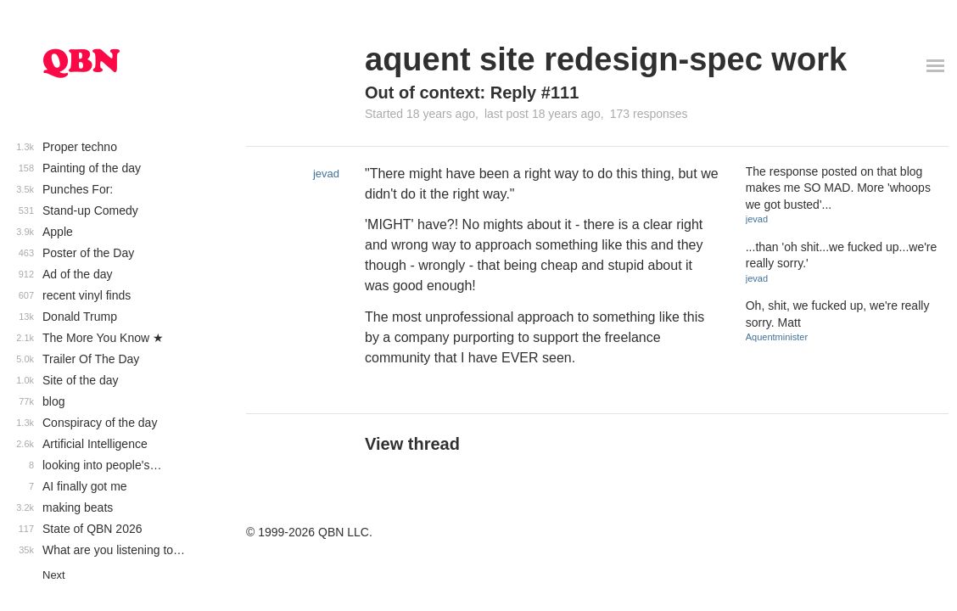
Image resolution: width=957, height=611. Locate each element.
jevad (326, 173)
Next (53, 574)
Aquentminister (777, 337)
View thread (412, 443)
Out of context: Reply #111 (472, 92)
